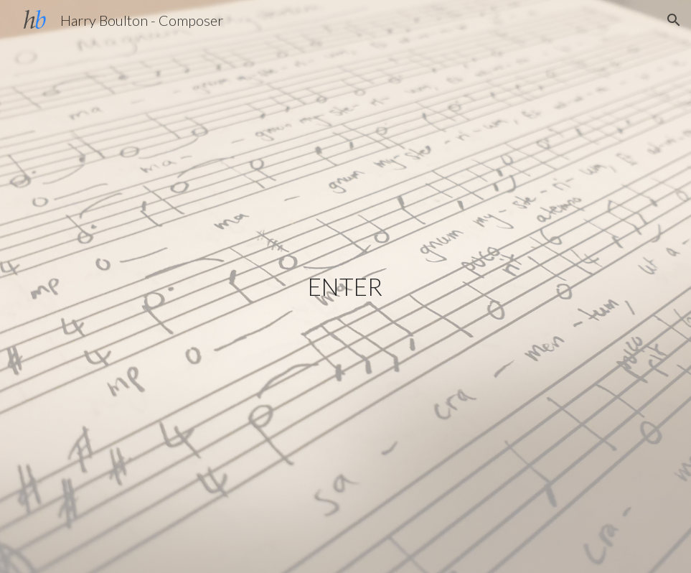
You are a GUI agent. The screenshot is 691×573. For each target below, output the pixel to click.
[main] (345, 287)
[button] (674, 20)
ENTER (345, 286)
